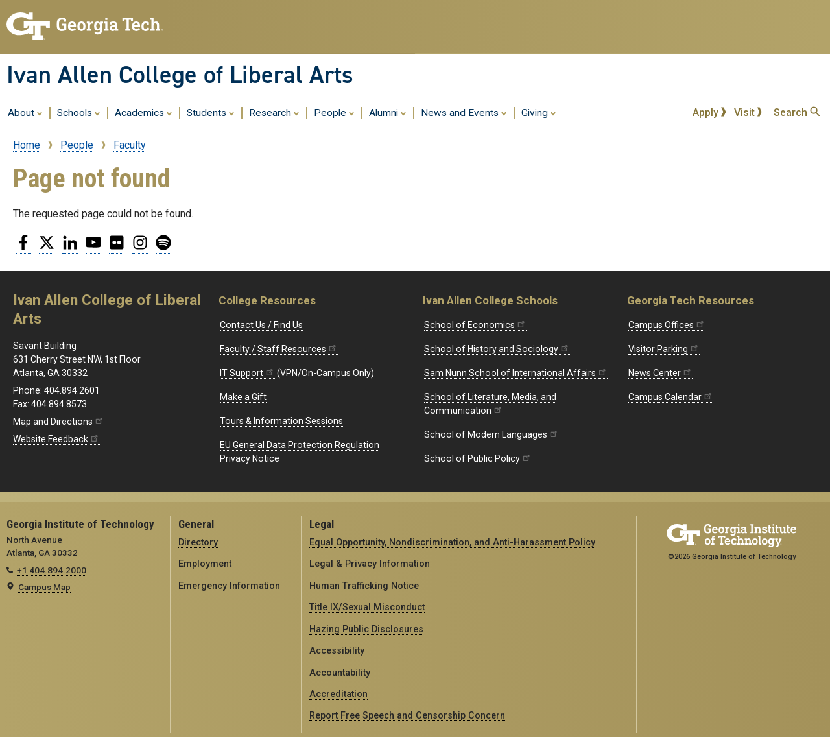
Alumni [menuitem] (388, 112)
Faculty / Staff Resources (279, 349)
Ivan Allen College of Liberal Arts (179, 74)
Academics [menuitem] (143, 112)
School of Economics (475, 325)
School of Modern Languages (491, 434)
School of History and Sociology (497, 349)
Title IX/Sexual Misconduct (367, 607)
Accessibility (336, 650)
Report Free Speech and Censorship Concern (407, 715)
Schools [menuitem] (79, 112)
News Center (660, 373)
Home (26, 145)
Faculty (129, 145)
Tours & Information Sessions (281, 421)
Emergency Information (229, 585)
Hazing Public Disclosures (366, 629)
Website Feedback (56, 439)
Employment (204, 563)
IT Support (247, 373)
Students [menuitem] (211, 112)
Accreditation (338, 694)
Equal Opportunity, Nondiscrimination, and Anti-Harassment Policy (452, 542)
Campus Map (44, 587)
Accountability (339, 672)
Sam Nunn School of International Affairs (516, 373)
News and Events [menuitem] (464, 112)
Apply (709, 112)
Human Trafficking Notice (364, 585)
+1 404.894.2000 (51, 570)
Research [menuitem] (274, 112)
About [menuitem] (25, 112)
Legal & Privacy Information (369, 563)
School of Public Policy (478, 458)
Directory (198, 542)
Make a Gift (243, 397)
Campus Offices (667, 325)
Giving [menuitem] (538, 112)
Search (797, 112)
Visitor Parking (664, 349)
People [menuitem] (334, 112)
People (76, 145)
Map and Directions (58, 421)
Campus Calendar (670, 397)
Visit (748, 112)
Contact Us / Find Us (261, 325)
